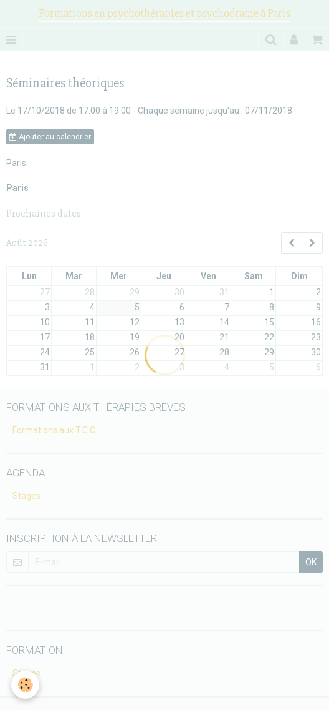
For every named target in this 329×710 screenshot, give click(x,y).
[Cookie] (25, 685)
